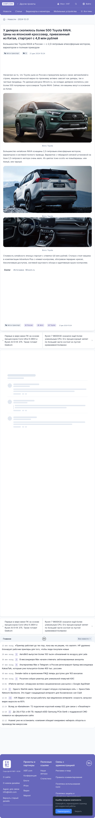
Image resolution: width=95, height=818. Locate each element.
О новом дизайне (11, 783)
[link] (16, 654)
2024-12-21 (23, 19)
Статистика (45, 778)
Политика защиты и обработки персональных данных (68, 796)
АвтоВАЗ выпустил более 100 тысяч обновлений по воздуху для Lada (53, 654)
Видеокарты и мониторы (38, 11)
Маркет (27, 795)
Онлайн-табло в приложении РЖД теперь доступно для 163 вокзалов (49, 673)
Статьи (18, 11)
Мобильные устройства (65, 11)
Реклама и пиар (63, 770)
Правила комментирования (69, 777)
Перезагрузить (63, 811)
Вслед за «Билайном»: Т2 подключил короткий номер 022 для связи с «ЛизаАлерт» (49, 706)
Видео (26, 790)
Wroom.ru (30, 270)
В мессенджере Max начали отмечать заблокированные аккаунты (52, 659)
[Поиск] (76, 4)
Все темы (86, 11)
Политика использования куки (68, 785)
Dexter (7, 270)
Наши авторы (44, 772)
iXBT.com (28, 770)
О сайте (6, 777)
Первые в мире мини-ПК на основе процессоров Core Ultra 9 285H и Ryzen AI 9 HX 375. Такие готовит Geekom (20, 340)
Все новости (84, 639)
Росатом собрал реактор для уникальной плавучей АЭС (47, 678)
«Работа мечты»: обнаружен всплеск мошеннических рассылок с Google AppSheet (49, 684)
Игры (26, 785)
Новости (7, 11)
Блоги (26, 780)
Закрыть (78, 811)
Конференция (30, 775)
